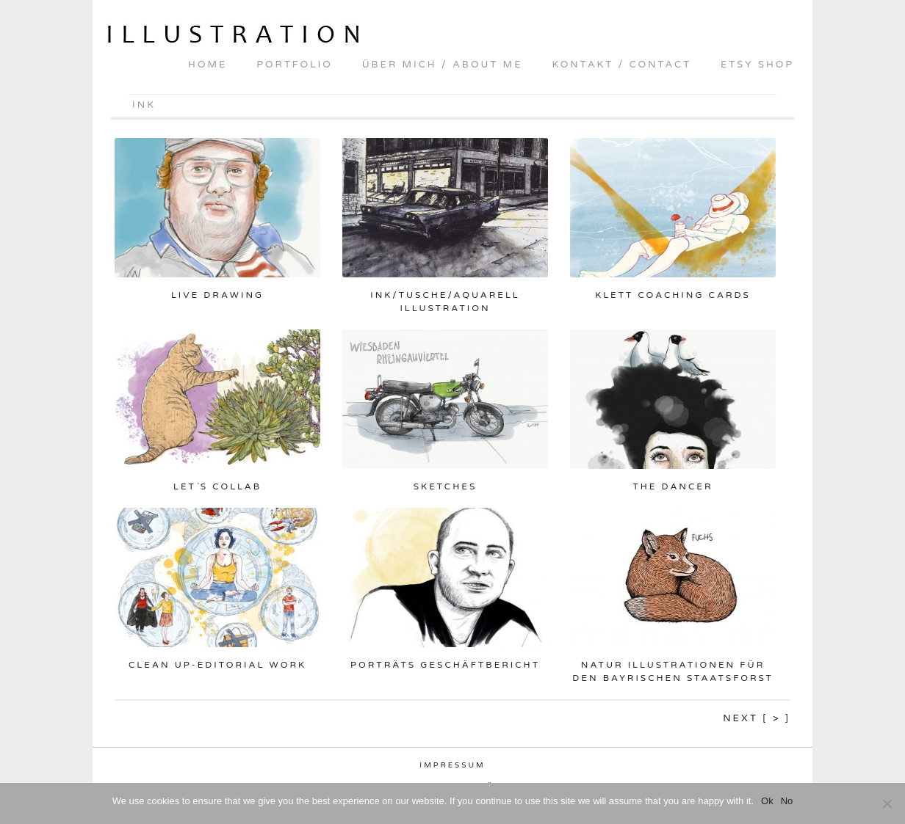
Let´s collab (217, 486)
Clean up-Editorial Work (217, 665)
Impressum (452, 765)
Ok (767, 800)
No (787, 800)
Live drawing (217, 295)
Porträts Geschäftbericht (445, 665)
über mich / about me (442, 64)
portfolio (294, 64)
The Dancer (672, 486)
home (207, 64)
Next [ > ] (756, 718)
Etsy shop (757, 64)
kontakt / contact (621, 64)
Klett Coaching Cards (673, 295)
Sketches (445, 486)
